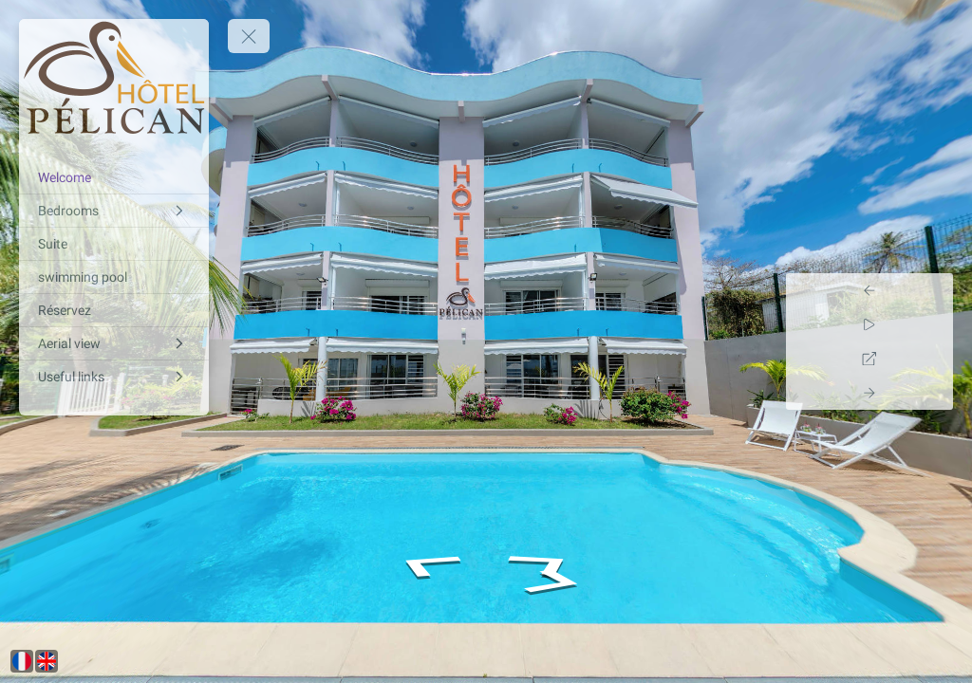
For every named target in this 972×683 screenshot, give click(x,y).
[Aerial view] (114, 343)
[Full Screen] (932, 359)
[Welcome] (114, 177)
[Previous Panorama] (932, 290)
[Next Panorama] (932, 393)
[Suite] (114, 244)
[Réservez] (114, 310)
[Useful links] (114, 376)
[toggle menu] (249, 36)
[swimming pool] (114, 277)
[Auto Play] (932, 324)
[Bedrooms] (114, 210)
